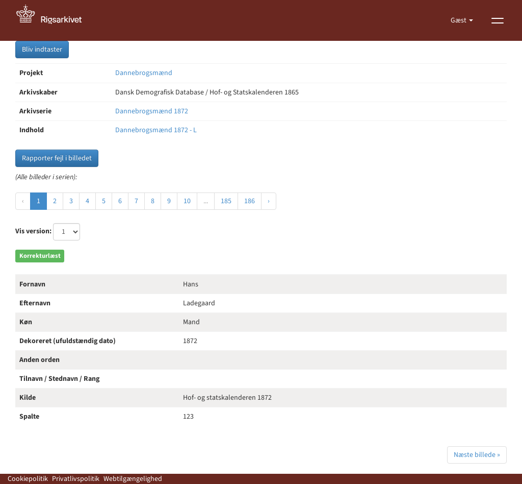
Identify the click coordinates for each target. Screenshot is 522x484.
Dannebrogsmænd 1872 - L (156, 130)
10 (187, 201)
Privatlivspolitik (75, 479)
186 (249, 201)
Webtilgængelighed (132, 479)
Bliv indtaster (42, 49)
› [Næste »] (269, 201)
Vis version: (33, 231)
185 (226, 201)
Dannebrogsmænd (143, 73)
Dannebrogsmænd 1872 (151, 111)
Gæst (459, 20)
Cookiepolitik (28, 479)
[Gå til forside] (54, 20)
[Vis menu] (497, 20)
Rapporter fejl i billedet (57, 158)
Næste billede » (477, 455)
